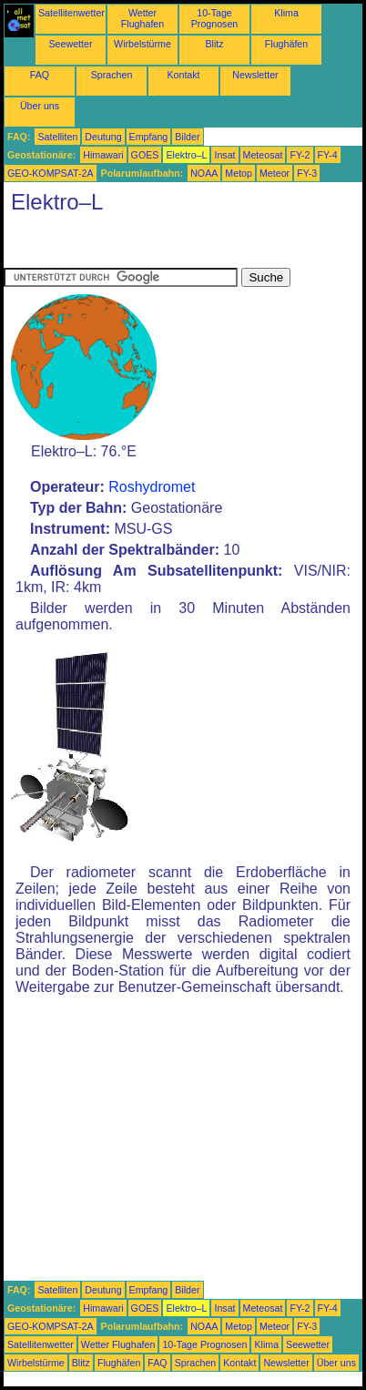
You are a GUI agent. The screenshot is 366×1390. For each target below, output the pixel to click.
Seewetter (71, 43)
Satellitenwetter (71, 12)
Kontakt (183, 74)
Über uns (39, 105)
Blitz (214, 43)
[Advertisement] (149, 245)
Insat (224, 154)
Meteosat (263, 154)
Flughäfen (286, 43)
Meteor (274, 173)
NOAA (204, 173)
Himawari (103, 154)
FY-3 (307, 173)
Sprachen (112, 74)
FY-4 (328, 154)
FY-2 (300, 154)
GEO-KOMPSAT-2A (50, 173)
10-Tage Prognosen (215, 18)
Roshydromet (151, 487)
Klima (286, 12)
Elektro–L (186, 154)
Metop (238, 173)
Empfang (148, 136)
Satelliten (57, 136)
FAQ (39, 74)
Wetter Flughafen (142, 18)
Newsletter (255, 74)
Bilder (187, 136)
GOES (145, 154)
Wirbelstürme (142, 43)
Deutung (103, 136)
